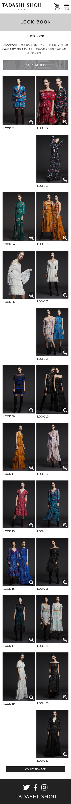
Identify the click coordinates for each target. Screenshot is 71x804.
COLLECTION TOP (35, 769)
